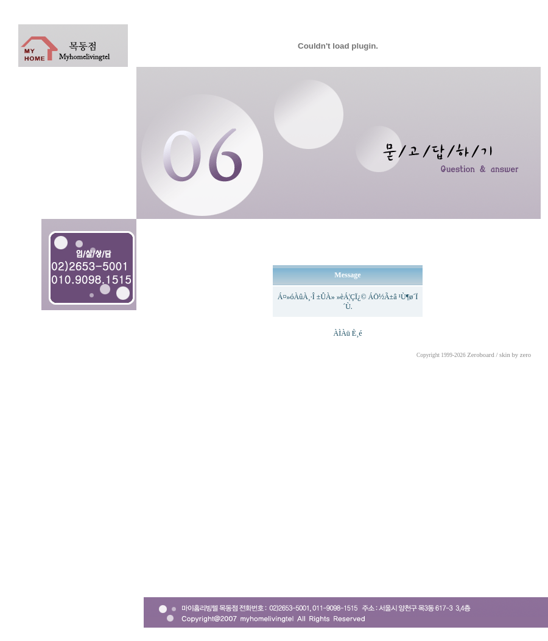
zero (525, 355)
